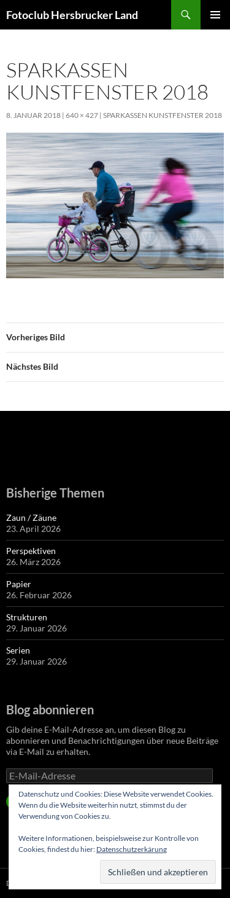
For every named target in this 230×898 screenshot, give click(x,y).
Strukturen (26, 617)
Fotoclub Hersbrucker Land (72, 14)
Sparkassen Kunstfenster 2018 (162, 115)
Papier (18, 584)
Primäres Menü (215, 14)
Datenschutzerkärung (131, 849)
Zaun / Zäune (31, 517)
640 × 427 (82, 115)
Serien (18, 650)
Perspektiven (31, 550)
